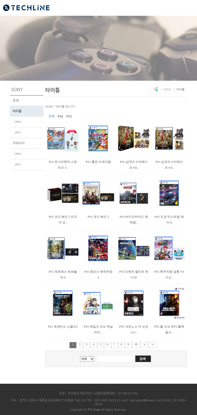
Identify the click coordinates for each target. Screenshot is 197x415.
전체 (51, 116)
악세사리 (19, 142)
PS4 (60, 116)
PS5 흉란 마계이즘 (98, 162)
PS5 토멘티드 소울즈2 (63, 326)
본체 (16, 100)
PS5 (69, 116)
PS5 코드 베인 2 (98, 216)
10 (136, 344)
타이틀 (17, 111)
